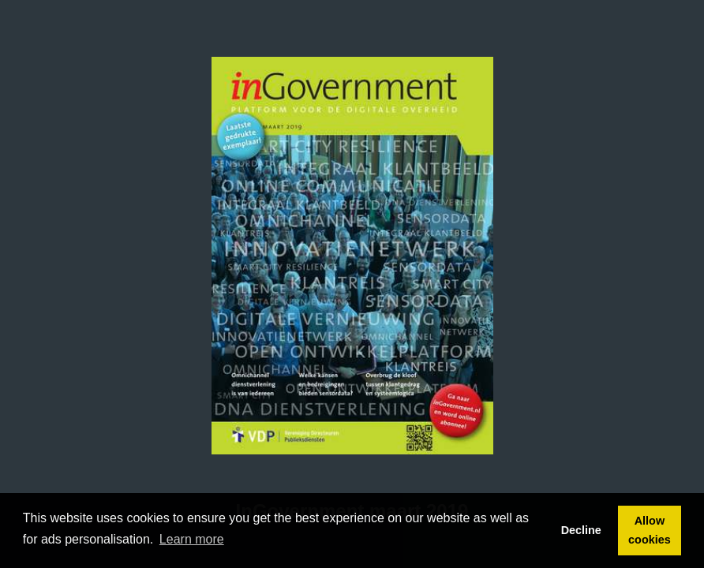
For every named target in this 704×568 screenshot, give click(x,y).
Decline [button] (581, 530)
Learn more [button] (191, 539)
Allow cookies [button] (649, 530)
